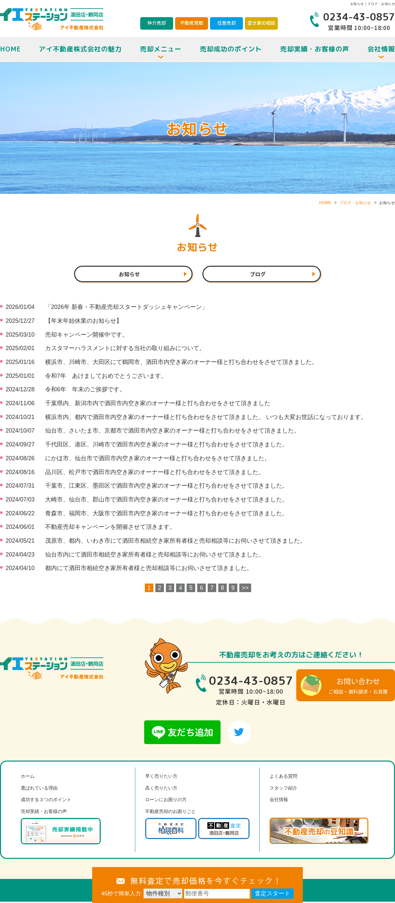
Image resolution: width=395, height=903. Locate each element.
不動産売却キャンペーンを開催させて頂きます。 (110, 528)
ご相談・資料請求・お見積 (358, 686)
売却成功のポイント (231, 48)
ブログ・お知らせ (355, 202)
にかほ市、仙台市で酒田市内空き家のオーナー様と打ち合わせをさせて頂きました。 (157, 459)
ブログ (258, 275)
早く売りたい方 (161, 777)
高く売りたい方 (161, 789)
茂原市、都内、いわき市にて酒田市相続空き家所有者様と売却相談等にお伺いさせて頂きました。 (175, 542)
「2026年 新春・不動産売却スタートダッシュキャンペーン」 (126, 308)
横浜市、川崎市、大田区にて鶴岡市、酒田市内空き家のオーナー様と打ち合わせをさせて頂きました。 (181, 363)
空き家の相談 (261, 22)
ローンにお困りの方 (166, 800)
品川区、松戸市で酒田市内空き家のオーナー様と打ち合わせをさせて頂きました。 (154, 473)
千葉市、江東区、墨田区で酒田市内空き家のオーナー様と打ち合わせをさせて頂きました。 (166, 487)
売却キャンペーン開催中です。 (86, 336)
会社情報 (279, 800)
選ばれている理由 (39, 789)
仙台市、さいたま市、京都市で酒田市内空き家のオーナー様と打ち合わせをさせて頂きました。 (172, 432)
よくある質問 (283, 777)
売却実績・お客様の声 (314, 48)
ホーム (28, 777)
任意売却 (226, 22)
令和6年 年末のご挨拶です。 (85, 390)
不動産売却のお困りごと (170, 812)
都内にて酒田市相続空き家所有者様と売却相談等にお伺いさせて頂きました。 (148, 569)
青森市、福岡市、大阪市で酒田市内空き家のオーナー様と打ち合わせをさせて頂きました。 (166, 514)
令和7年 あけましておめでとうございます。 (106, 377)
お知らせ (129, 275)
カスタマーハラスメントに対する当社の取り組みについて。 (125, 349)
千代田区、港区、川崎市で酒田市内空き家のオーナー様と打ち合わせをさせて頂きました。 (166, 445)
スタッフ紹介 (283, 789)
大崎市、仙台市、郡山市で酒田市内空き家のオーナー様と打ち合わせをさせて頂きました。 (166, 500)
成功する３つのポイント (46, 800)
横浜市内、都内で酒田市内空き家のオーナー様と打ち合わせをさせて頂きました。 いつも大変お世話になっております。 (206, 418)
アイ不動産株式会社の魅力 (80, 48)
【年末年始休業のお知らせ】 (83, 322)
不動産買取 (191, 22)
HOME (10, 48)
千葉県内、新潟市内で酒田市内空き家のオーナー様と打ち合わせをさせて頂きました (157, 404)
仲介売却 (156, 22)
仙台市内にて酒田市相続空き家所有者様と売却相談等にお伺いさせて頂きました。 (154, 555)
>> (245, 589)
